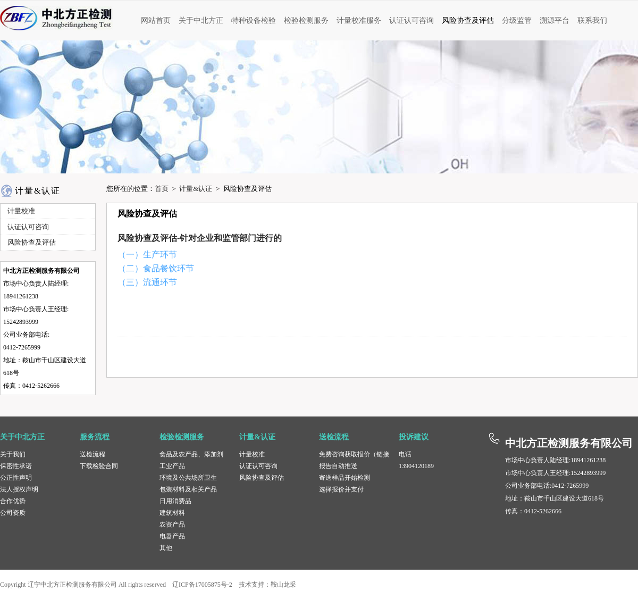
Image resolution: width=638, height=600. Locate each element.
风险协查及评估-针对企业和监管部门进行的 (199, 238)
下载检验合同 (99, 466)
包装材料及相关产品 (188, 489)
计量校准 (252, 454)
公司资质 (13, 512)
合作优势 (13, 501)
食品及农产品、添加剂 (191, 454)
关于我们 (13, 454)
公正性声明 (16, 477)
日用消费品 (175, 501)
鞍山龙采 (283, 584)
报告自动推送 (338, 466)
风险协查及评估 (261, 477)
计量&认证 (195, 189)
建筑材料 (172, 512)
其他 (166, 548)
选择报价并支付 (341, 489)
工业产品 (172, 466)
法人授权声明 (19, 489)
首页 (162, 189)
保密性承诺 (16, 466)
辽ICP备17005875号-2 (202, 584)
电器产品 (172, 536)
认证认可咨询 (258, 466)
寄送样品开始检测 (344, 477)
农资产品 (172, 524)
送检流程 (92, 454)
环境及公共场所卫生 (188, 477)
